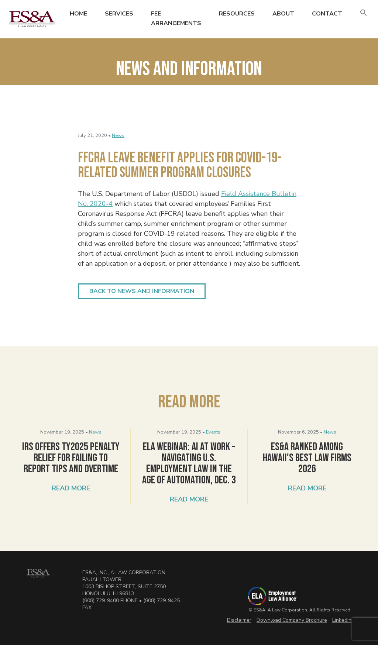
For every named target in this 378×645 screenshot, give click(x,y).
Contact (327, 14)
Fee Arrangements (176, 18)
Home (78, 14)
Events (213, 432)
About (283, 14)
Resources (237, 14)
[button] (363, 13)
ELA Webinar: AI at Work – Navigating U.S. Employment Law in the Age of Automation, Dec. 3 (189, 463)
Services (119, 14)
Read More (71, 488)
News (118, 135)
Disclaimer (239, 620)
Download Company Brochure (292, 620)
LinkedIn (341, 620)
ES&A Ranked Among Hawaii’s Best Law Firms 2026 (307, 458)
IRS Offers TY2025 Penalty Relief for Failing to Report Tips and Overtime (71, 458)
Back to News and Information (141, 291)
